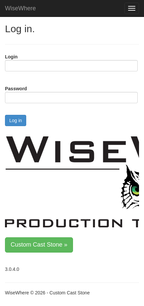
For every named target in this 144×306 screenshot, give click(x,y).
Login (11, 56)
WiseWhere (20, 8)
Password (16, 88)
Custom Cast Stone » (39, 244)
